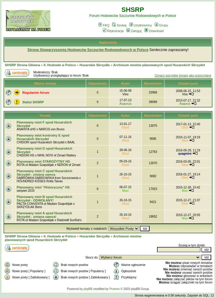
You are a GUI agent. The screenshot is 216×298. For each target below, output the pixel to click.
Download (154, 31)
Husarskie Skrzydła (95, 65)
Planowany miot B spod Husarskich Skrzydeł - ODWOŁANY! (44, 198)
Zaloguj (134, 31)
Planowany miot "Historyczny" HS (43, 187)
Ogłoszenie (108, 42)
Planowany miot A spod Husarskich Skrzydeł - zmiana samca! (44, 214)
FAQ (103, 25)
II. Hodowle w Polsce (60, 65)
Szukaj (119, 25)
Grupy (161, 25)
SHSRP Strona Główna (22, 65)
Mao (125, 190)
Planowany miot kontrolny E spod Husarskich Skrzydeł (43, 137)
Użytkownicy (140, 25)
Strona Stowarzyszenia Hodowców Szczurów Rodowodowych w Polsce (87, 50)
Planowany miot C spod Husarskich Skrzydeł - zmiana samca (44, 172)
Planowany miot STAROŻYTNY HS (43, 161)
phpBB (87, 289)
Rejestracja (113, 31)
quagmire (185, 153)
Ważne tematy (45, 83)
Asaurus (125, 103)
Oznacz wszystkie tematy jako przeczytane (183, 75)
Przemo (114, 289)
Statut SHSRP (33, 102)
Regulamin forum (35, 92)
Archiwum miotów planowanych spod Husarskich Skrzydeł (159, 65)
